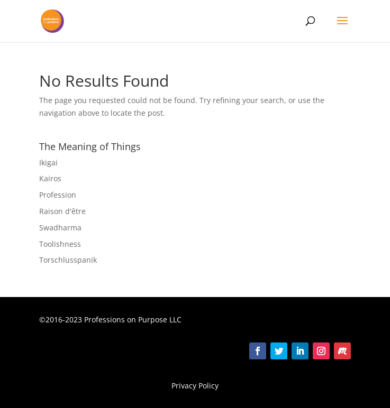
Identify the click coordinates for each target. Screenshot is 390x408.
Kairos (50, 178)
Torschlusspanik (68, 260)
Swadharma (60, 227)
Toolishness (60, 244)
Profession (57, 195)
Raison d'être (62, 211)
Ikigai (48, 162)
